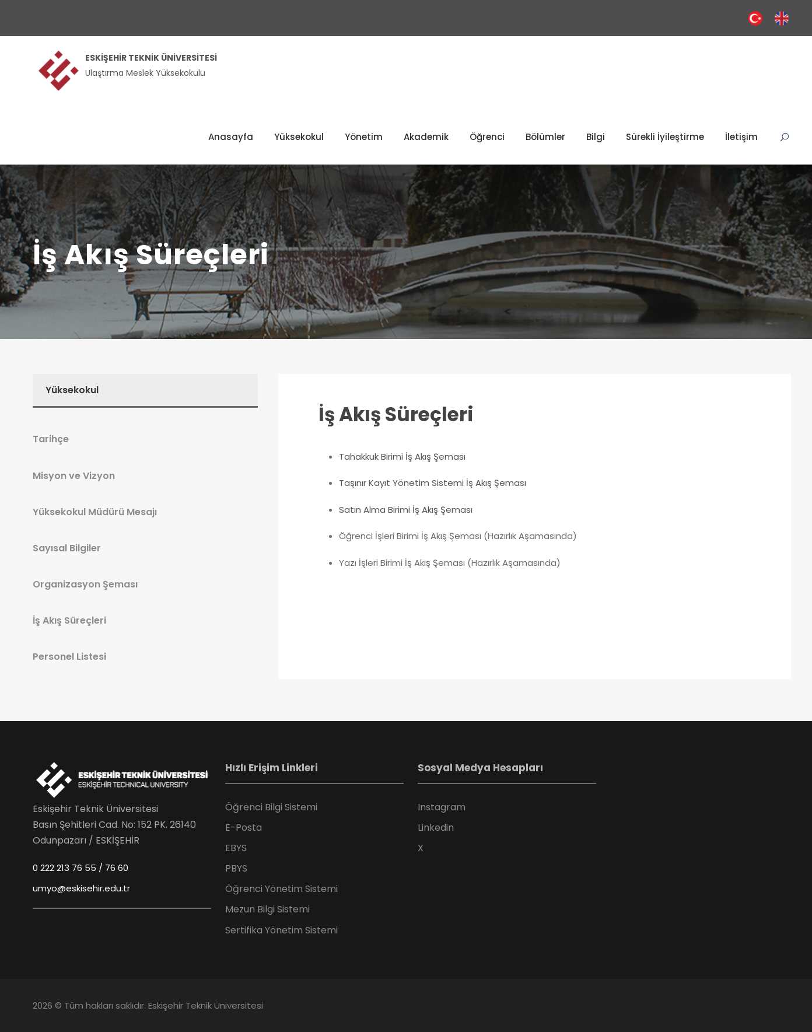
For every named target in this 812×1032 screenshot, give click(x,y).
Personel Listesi (69, 656)
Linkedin (436, 827)
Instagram (442, 807)
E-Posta (243, 827)
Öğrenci (487, 137)
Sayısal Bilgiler (67, 548)
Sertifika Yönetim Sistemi (281, 930)
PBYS (236, 868)
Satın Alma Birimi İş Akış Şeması (406, 509)
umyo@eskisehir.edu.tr (81, 888)
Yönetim (364, 137)
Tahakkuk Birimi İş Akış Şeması (402, 456)
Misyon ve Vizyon (74, 475)
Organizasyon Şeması (85, 584)
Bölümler (545, 137)
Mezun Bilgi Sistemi (267, 909)
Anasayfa (230, 137)
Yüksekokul (299, 137)
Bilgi (595, 137)
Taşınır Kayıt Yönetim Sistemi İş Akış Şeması (432, 483)
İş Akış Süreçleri (396, 414)
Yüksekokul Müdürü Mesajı (95, 512)
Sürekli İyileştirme (665, 137)
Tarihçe (51, 439)
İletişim (741, 137)
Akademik (426, 137)
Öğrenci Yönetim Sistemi (281, 888)
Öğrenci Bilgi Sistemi (271, 807)
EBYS (236, 848)
